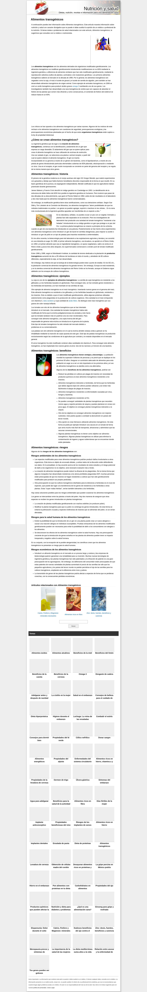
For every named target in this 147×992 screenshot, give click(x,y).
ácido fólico (73, 301)
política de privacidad (39, 987)
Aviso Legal (50, 987)
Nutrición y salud (101, 8)
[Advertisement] (61, 49)
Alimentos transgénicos (47, 19)
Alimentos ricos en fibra (73, 614)
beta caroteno (48, 301)
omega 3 (76, 86)
